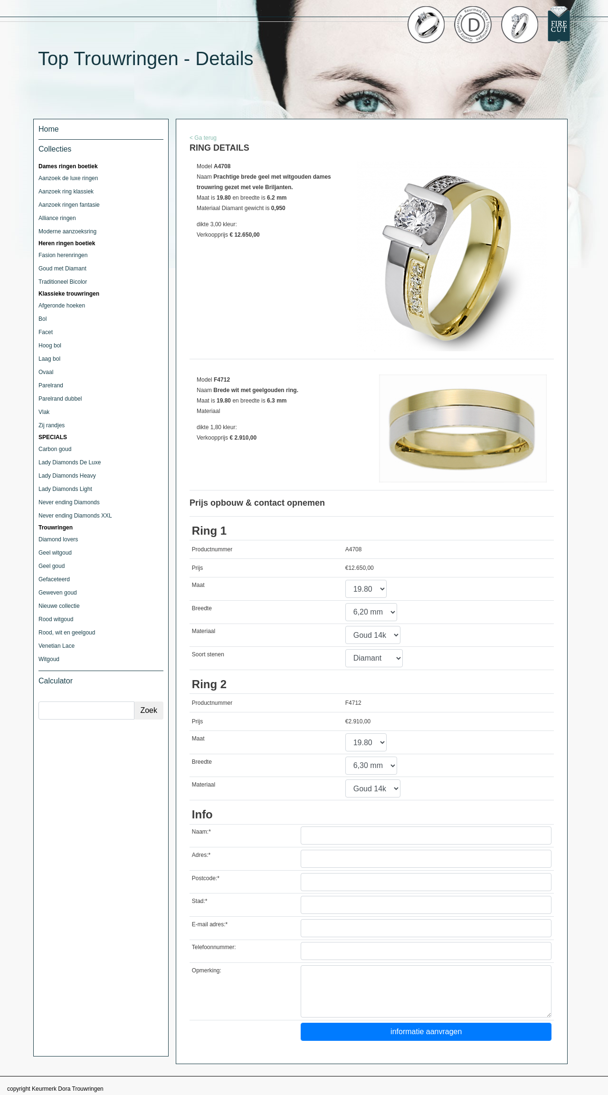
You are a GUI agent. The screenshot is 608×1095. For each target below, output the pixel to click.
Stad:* (200, 901)
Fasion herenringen (62, 255)
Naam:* (201, 831)
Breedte (202, 608)
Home (48, 129)
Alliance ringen (57, 218)
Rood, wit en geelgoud (66, 632)
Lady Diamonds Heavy (67, 475)
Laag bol (49, 358)
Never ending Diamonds (69, 502)
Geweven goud (57, 592)
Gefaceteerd (54, 579)
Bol (42, 319)
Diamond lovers (58, 539)
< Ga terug (203, 137)
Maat (198, 585)
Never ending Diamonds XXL (75, 515)
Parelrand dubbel (60, 398)
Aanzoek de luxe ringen (68, 178)
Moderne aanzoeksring (67, 231)
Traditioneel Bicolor (62, 282)
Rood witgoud (55, 619)
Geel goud (51, 566)
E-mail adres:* (210, 924)
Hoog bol (49, 345)
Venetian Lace (56, 646)
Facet (45, 332)
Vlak (43, 412)
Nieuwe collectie (59, 606)
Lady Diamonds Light (65, 489)
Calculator (55, 681)
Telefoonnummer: (214, 947)
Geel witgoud (55, 552)
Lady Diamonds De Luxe (69, 462)
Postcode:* (205, 878)
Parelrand (50, 385)
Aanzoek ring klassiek (66, 191)
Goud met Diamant (62, 268)
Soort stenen (208, 654)
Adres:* (201, 855)
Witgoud (48, 659)
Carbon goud (54, 449)
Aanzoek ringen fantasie (69, 205)
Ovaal (45, 372)
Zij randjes (51, 425)
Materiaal (203, 631)
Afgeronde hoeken (61, 305)
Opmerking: (206, 970)
